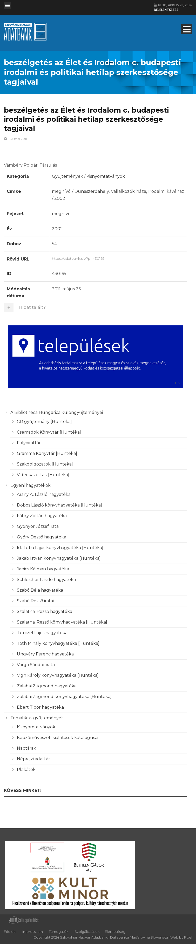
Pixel (188, 937)
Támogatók (59, 931)
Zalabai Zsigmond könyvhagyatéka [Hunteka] (64, 696)
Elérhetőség (115, 931)
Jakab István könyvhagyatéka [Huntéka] (59, 558)
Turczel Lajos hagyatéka (42, 632)
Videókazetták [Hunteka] (43, 474)
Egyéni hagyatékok (30, 485)
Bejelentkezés (166, 9)
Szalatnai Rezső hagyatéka (44, 611)
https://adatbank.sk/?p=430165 (118, 258)
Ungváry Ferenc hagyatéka (45, 654)
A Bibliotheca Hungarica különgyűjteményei (56, 412)
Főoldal (10, 931)
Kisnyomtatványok (105, 176)
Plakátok (26, 769)
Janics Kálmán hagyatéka (43, 568)
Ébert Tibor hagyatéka (40, 707)
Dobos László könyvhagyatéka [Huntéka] (59, 505)
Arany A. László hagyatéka (44, 494)
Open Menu (7, 5)
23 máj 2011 (18, 139)
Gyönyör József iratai (38, 526)
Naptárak (26, 748)
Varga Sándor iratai (36, 664)
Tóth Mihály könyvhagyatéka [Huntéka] (58, 643)
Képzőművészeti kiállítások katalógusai (57, 737)
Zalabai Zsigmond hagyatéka (47, 685)
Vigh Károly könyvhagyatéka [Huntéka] (58, 675)
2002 (59, 198)
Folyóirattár (29, 442)
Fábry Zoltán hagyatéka (42, 515)
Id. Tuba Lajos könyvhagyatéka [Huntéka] (60, 547)
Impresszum (32, 931)
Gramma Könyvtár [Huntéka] (47, 453)
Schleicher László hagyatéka (46, 579)
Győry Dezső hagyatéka (41, 537)
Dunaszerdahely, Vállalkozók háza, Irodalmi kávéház (129, 191)
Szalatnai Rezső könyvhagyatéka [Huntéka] (62, 622)
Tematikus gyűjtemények (37, 717)
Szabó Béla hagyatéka (40, 590)
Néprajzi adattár (33, 758)
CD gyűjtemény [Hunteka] (44, 421)
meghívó (61, 191)
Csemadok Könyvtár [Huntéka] (49, 432)
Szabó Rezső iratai (35, 600)
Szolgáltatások (87, 931)
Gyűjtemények (67, 176)
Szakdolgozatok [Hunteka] (45, 464)
